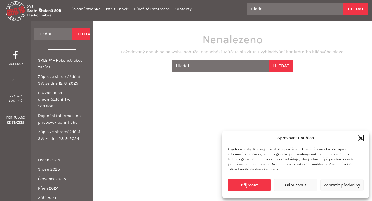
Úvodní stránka (86, 8)
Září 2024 (47, 197)
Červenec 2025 (52, 178)
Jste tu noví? (117, 8)
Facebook (15, 64)
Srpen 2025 (49, 169)
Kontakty (182, 8)
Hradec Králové (15, 98)
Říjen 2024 (48, 188)
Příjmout (249, 185)
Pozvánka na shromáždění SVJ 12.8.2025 (54, 99)
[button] (361, 138)
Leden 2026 (49, 159)
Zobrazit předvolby (342, 185)
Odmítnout (295, 185)
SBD (15, 80)
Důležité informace (152, 8)
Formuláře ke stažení (15, 120)
